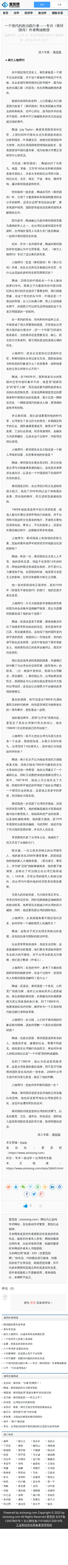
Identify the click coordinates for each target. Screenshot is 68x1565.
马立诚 (36, 1454)
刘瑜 (5, 1490)
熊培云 (51, 1477)
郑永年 (36, 1441)
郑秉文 (36, 1499)
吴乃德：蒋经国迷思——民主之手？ (22, 1397)
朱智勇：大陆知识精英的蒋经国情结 (22, 1416)
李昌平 (7, 1463)
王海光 (51, 1463)
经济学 (29, 13)
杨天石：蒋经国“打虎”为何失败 (20, 1411)
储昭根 (36, 1490)
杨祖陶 (51, 1454)
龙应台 (51, 1441)
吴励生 (51, 1495)
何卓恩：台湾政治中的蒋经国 (19, 1402)
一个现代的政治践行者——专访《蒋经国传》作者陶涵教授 (34, 1363)
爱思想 (12, 5)
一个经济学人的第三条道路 (18, 1339)
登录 (33, 1303)
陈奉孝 (7, 1472)
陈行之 (21, 1441)
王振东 (51, 1472)
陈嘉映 (7, 1450)
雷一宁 (51, 1481)
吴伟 (35, 1486)
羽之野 (7, 1504)
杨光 (50, 1504)
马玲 (35, 1472)
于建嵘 (36, 1450)
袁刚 (20, 1495)
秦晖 (5, 1441)
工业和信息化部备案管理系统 (34, 1525)
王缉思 (51, 1468)
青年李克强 (9, 1329)
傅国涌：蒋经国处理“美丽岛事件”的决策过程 (27, 1392)
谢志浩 (21, 1504)
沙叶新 (51, 1486)
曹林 (20, 1445)
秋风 (5, 1481)
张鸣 (20, 1463)
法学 (16, 13)
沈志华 (7, 1459)
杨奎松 (36, 1463)
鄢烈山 (36, 1445)
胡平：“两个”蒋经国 (14, 1421)
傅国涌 (51, 1445)
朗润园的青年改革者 (14, 1324)
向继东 (21, 1459)
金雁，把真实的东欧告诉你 (18, 1343)
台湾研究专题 (43, 1158)
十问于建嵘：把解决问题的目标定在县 (24, 1358)
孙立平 (36, 1504)
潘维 (20, 1499)
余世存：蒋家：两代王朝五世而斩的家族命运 (27, 1407)
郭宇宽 (21, 1454)
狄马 (5, 1477)
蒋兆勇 (21, 1486)
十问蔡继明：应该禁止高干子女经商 (22, 1353)
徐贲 (5, 1454)
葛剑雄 (21, 1490)
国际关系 (57, 13)
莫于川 (51, 1499)
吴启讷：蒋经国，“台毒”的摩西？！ (22, 1383)
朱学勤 (7, 1499)
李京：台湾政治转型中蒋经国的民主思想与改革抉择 (31, 1426)
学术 (18, 1158)
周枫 (5, 1486)
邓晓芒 (36, 1468)
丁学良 (7, 1445)
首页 (5, 13)
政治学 (42, 13)
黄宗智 (21, 1450)
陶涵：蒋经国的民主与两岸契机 (20, 1387)
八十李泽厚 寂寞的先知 (15, 1348)
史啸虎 (36, 1477)
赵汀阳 (36, 1459)
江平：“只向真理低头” (15, 1368)
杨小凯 (36, 1495)
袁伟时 (21, 1477)
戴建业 (51, 1459)
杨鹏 (20, 1468)
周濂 (5, 1468)
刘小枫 (21, 1481)
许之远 (7, 1495)
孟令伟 (36, 1481)
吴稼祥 (51, 1490)
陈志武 (51, 1450)
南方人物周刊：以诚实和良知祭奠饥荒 (24, 1334)
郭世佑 (21, 1472)
